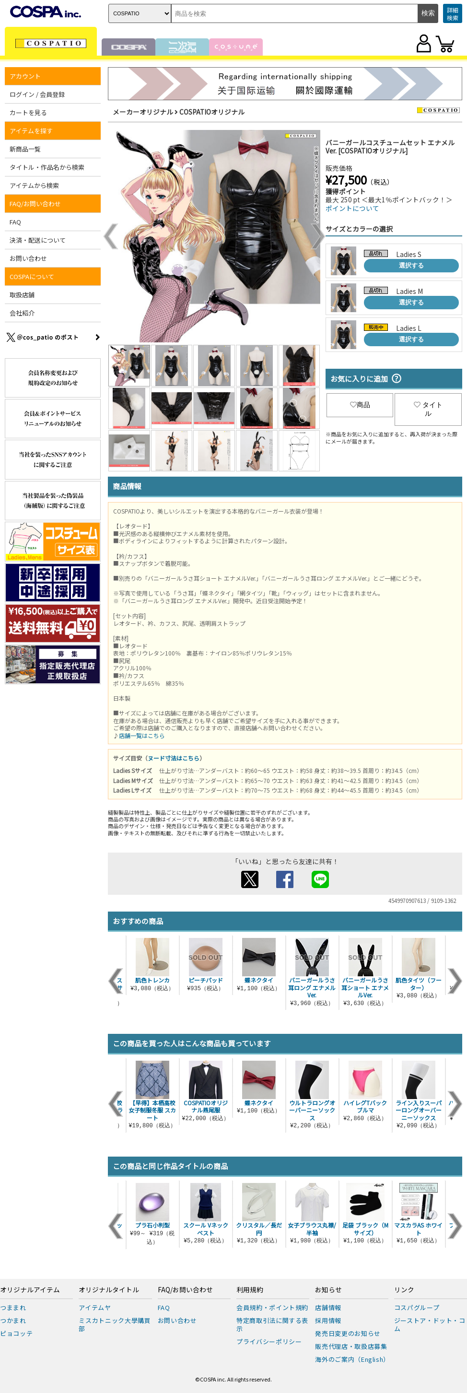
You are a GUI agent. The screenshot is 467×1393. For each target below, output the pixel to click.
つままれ (13, 1307)
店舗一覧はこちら (142, 735)
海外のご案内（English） (352, 1359)
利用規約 (249, 1290)
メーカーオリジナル (143, 112)
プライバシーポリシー (269, 1341)
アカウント (25, 76)
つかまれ (13, 1320)
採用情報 (328, 1320)
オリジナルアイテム (30, 1290)
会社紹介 (22, 312)
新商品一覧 (25, 148)
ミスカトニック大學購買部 (115, 1324)
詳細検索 (452, 14)
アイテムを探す (31, 130)
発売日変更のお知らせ (348, 1333)
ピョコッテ (16, 1333)
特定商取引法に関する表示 (272, 1324)
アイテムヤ (95, 1307)
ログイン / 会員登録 (37, 94)
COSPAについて (32, 276)
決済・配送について (38, 240)
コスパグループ (417, 1307)
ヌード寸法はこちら (173, 758)
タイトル (428, 409)
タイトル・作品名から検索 (47, 167)
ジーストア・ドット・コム (430, 1324)
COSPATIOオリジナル (212, 112)
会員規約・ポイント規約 (272, 1307)
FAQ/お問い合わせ (35, 203)
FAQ (15, 221)
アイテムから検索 (34, 185)
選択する (411, 265)
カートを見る (28, 112)
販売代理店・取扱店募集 (351, 1346)
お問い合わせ (28, 258)
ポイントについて (352, 208)
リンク (404, 1290)
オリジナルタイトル (109, 1290)
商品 (360, 405)
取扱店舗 (22, 294)
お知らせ (328, 1290)
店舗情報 (328, 1307)
